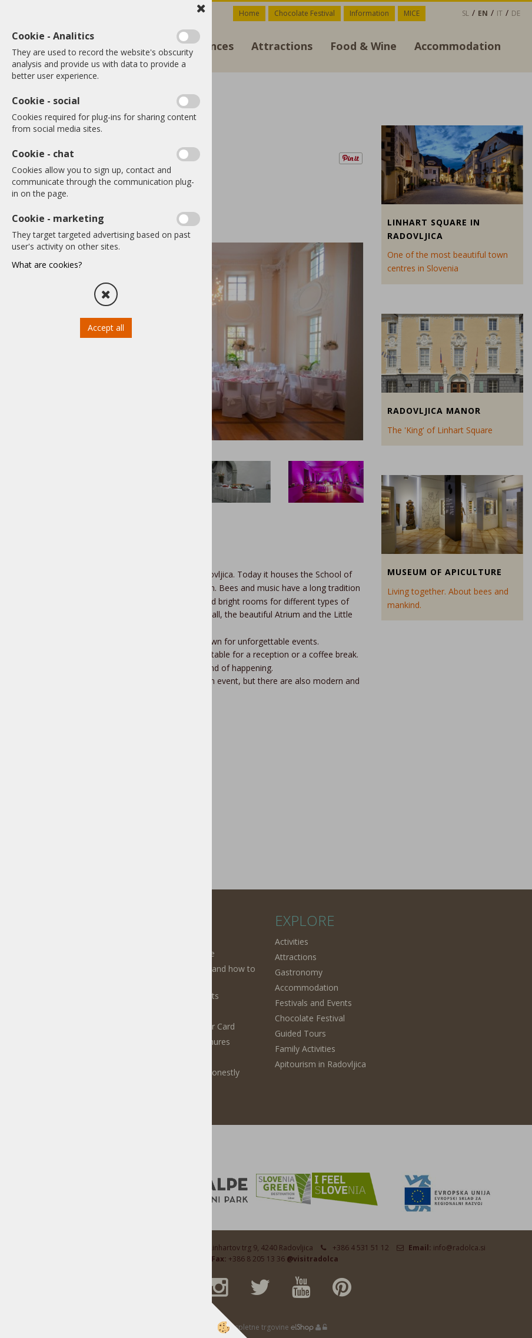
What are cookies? (47, 264)
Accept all (106, 327)
